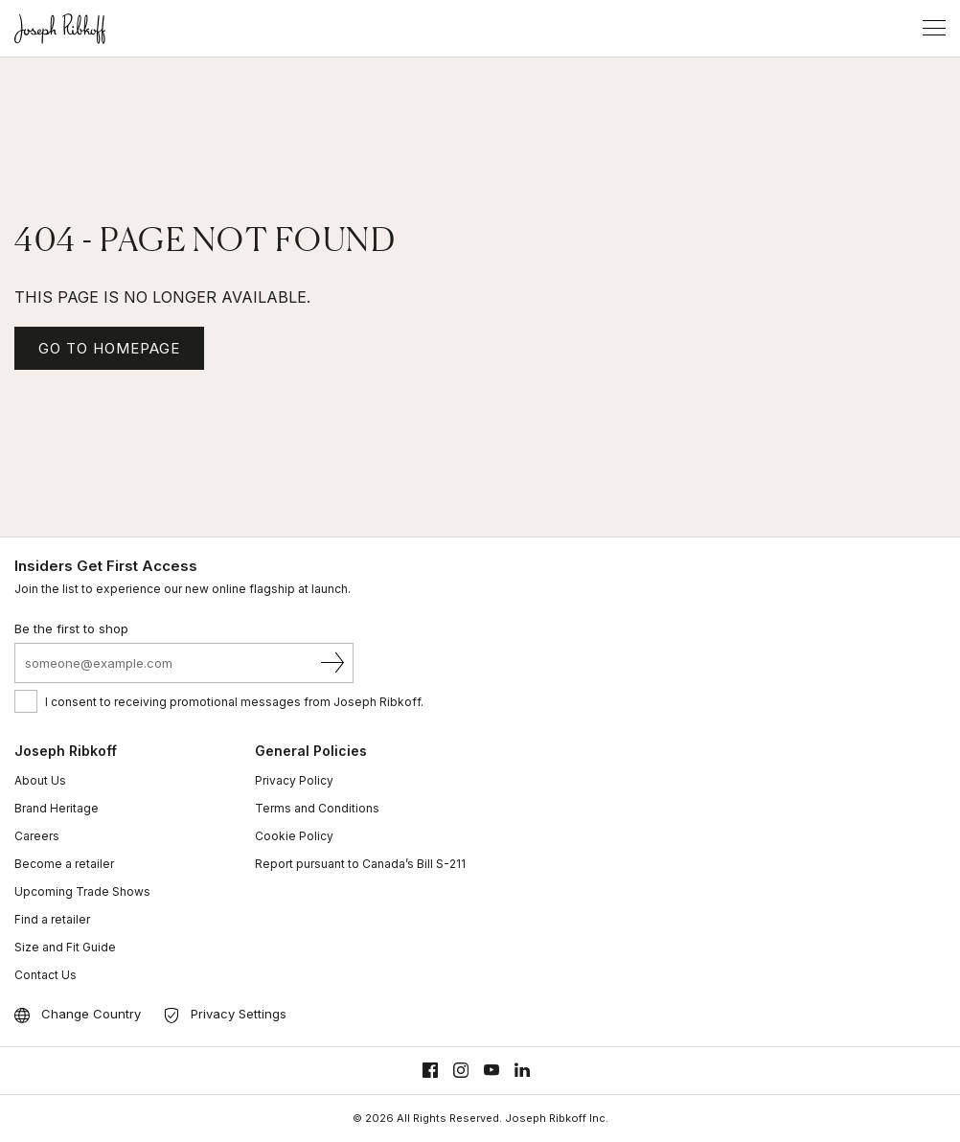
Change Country (91, 1013)
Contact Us (45, 975)
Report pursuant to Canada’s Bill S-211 (360, 863)
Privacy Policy (294, 780)
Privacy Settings (238, 1013)
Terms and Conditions (317, 808)
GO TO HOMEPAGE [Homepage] (109, 348)
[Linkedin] (522, 1070)
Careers (36, 836)
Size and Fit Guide (65, 947)
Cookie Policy (294, 836)
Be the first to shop (71, 628)
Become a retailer (64, 863)
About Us (40, 780)
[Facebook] (430, 1070)
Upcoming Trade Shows (82, 891)
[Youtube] (491, 1070)
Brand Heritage (56, 808)
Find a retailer (52, 919)
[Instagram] (461, 1070)
